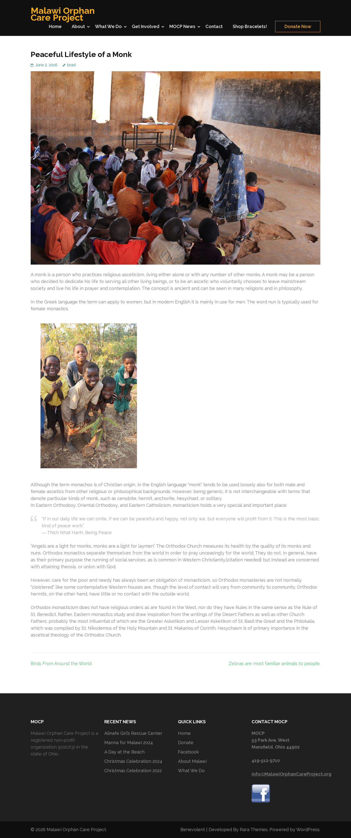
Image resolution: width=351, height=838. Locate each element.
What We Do (108, 26)
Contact (214, 26)
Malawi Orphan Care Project (63, 14)
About (78, 26)
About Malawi (192, 761)
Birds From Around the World (61, 663)
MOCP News (182, 26)
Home (55, 26)
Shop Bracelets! (250, 26)
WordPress (308, 829)
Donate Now (297, 26)
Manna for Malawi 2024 (128, 742)
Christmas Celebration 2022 (133, 770)
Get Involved (145, 26)
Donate (185, 742)
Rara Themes (254, 829)
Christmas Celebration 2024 (133, 761)
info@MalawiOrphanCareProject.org (291, 774)
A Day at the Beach (124, 751)
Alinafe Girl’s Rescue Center (133, 733)
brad (71, 65)
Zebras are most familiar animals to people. (274, 663)
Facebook (188, 751)
